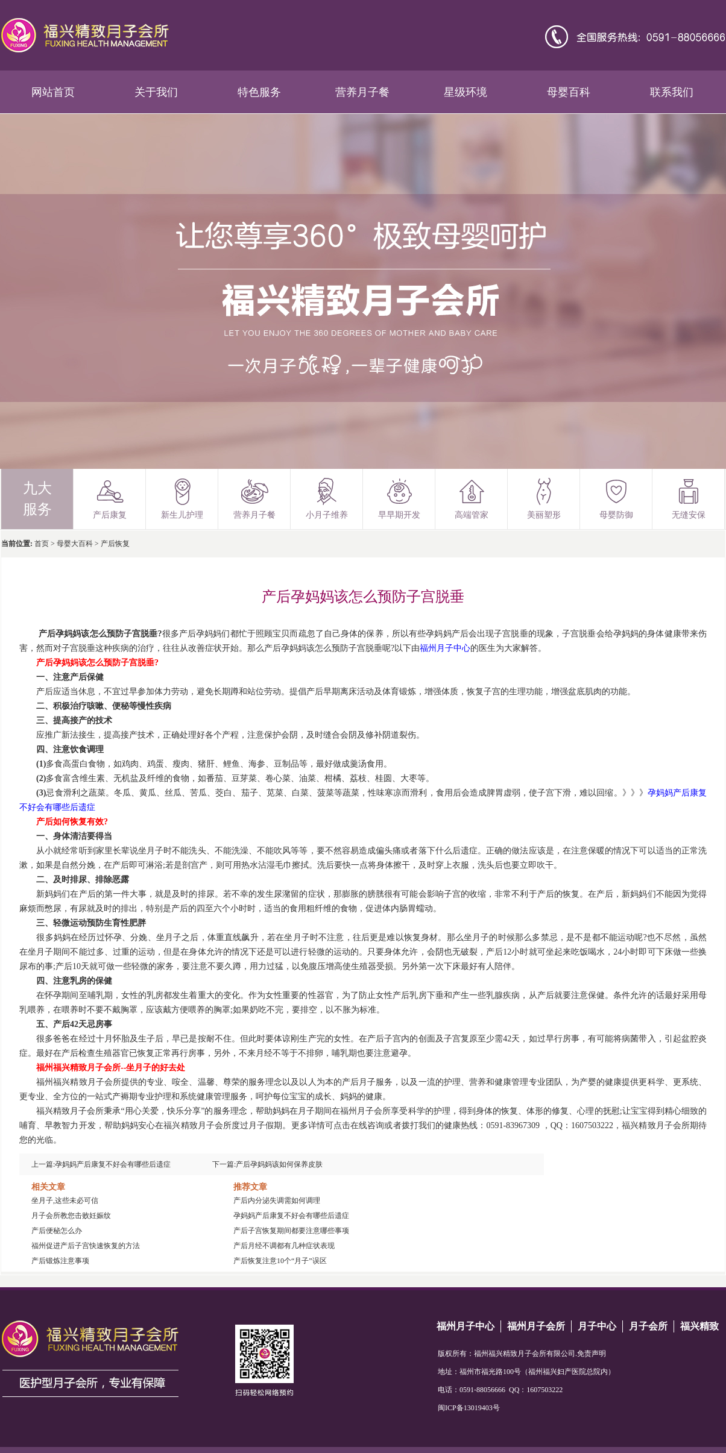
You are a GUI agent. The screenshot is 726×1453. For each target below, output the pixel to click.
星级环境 (465, 92)
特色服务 (259, 92)
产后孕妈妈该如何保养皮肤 (279, 1164)
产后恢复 (115, 543)
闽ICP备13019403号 (469, 1408)
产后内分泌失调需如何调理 (276, 1200)
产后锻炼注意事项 (60, 1261)
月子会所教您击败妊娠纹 (71, 1215)
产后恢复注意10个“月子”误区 (280, 1261)
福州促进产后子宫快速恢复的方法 (85, 1245)
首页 (41, 543)
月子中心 (597, 1326)
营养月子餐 (362, 92)
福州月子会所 (536, 1326)
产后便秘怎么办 (56, 1230)
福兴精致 (699, 1326)
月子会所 (648, 1326)
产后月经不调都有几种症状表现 (284, 1245)
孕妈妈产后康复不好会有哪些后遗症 (113, 1164)
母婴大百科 (75, 543)
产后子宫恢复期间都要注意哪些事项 (291, 1230)
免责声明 (591, 1353)
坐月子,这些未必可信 (64, 1200)
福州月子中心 (465, 1326)
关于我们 (156, 92)
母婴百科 (568, 92)
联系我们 (671, 92)
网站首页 (53, 92)
